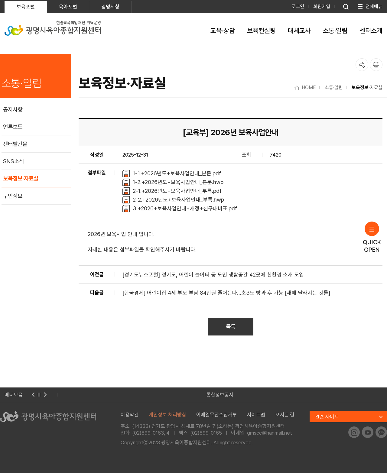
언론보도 (12, 126)
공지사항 (12, 109)
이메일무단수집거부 (216, 415)
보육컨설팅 (261, 30)
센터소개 (370, 30)
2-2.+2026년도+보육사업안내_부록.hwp (178, 199)
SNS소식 (13, 161)
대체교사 (299, 30)
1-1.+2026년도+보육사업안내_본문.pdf (177, 173)
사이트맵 (256, 415)
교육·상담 (222, 30)
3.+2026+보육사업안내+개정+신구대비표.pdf (185, 208)
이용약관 (130, 415)
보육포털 (26, 7)
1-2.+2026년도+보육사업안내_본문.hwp (178, 182)
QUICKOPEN (372, 237)
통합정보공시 (219, 395)
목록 (231, 326)
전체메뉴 (374, 6)
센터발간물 (15, 144)
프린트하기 (376, 64)
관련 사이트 (327, 417)
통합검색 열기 (346, 6)
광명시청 (110, 7)
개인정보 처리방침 (167, 415)
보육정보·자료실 (20, 178)
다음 (45, 394)
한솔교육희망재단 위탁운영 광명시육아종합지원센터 (53, 28)
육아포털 (68, 7)
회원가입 (321, 6)
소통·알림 (335, 30)
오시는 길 (284, 415)
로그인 (297, 6)
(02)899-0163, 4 (151, 433)
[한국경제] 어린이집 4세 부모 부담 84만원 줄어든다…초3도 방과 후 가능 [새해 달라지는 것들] (226, 293)
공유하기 (362, 64)
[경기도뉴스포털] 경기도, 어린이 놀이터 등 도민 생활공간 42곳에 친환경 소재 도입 (213, 274)
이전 (33, 394)
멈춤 (39, 394)
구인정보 (12, 196)
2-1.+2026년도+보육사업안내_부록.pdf (177, 191)
